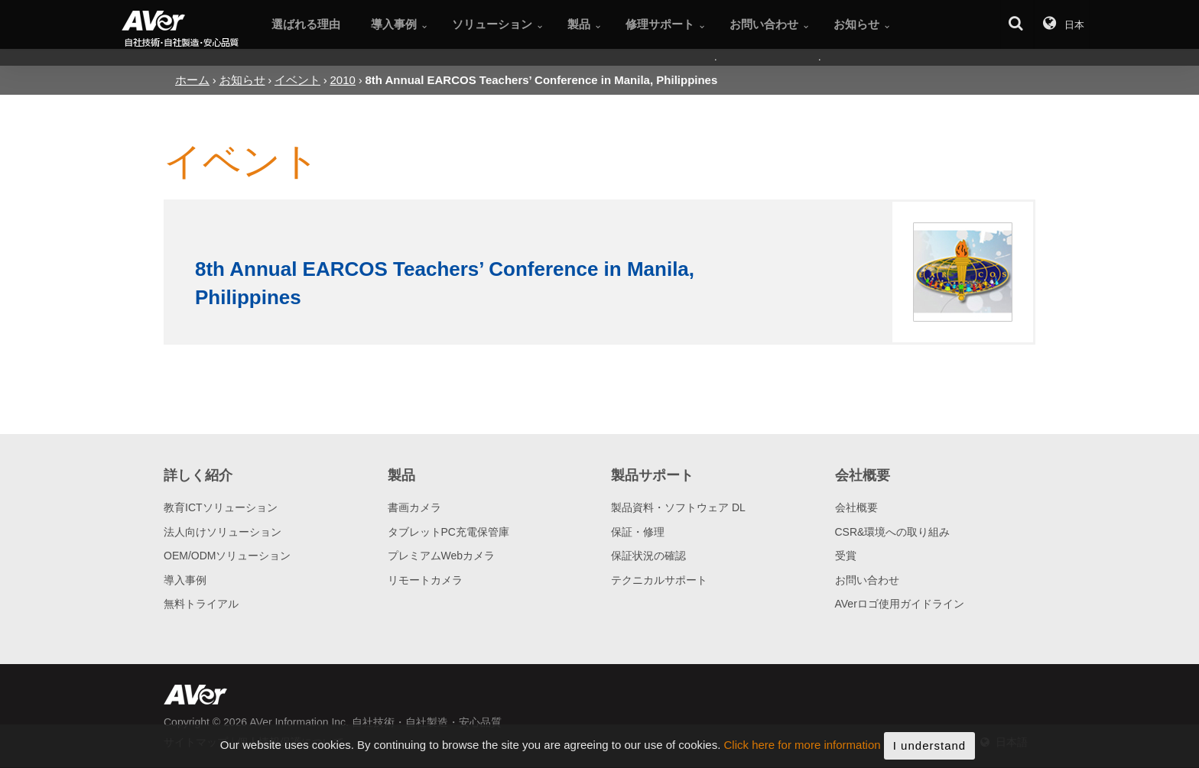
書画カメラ (414, 507)
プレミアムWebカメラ (442, 555)
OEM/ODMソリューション (227, 555)
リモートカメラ (425, 580)
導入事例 (185, 580)
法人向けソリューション (222, 532)
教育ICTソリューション (221, 507)
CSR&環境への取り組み (892, 532)
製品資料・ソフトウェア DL (678, 507)
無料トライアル (201, 604)
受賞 (845, 555)
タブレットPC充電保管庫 (448, 532)
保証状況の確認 (648, 555)
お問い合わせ (867, 580)
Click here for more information (802, 756)
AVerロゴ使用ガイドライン (899, 604)
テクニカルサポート (659, 580)
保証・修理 (637, 532)
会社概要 (856, 507)
